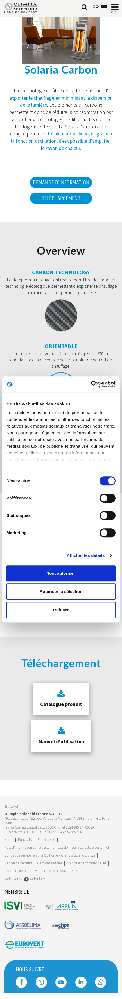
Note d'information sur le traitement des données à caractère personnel (56, 847)
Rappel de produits (18, 863)
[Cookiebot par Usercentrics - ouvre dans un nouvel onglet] (91, 384)
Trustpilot (11, 806)
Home (8, 839)
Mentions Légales (49, 863)
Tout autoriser (61, 573)
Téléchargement (61, 198)
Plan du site (46, 839)
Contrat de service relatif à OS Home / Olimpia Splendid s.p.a (49, 855)
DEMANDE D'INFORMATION (61, 182)
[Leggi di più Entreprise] (25, 839)
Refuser (61, 610)
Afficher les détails (86, 555)
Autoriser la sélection (61, 591)
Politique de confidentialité (86, 863)
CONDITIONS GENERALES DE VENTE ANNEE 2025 (41, 871)
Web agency (13, 878)
